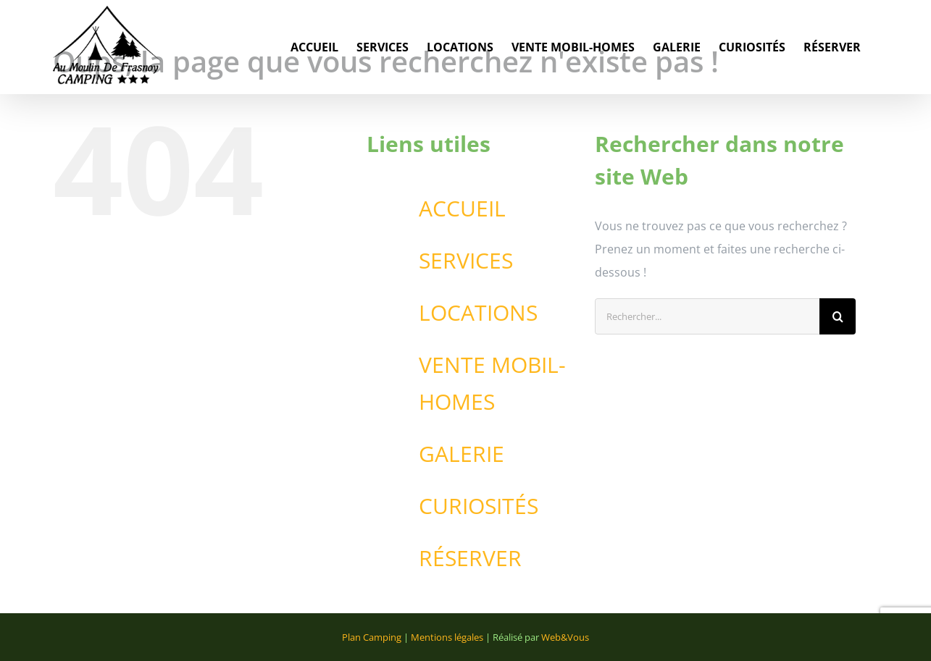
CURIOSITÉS (478, 506)
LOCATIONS (478, 312)
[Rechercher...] (707, 316)
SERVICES (466, 260)
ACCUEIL (462, 208)
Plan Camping (371, 637)
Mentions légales (447, 637)
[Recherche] (837, 316)
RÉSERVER (470, 558)
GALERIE (461, 453)
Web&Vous (565, 637)
